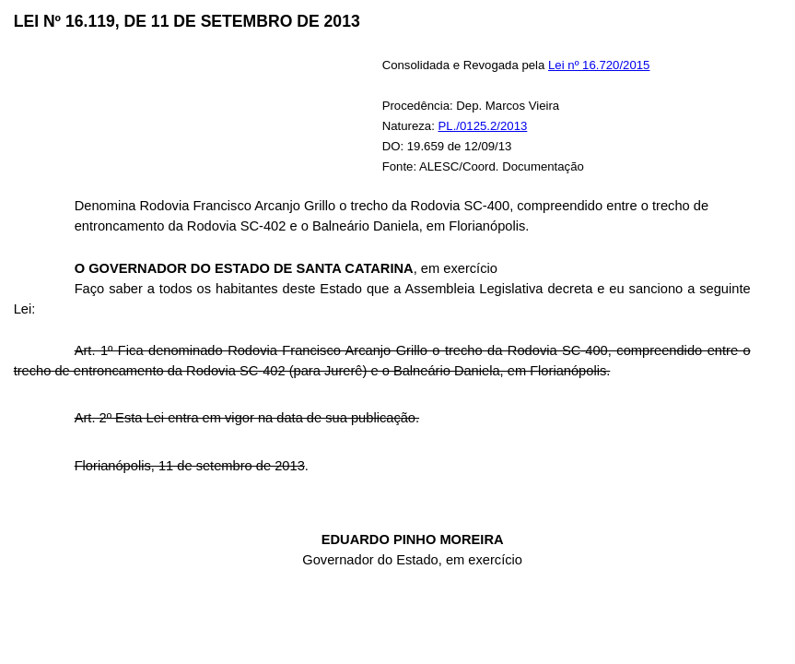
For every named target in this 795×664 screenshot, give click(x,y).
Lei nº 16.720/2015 (598, 65)
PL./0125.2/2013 (483, 126)
